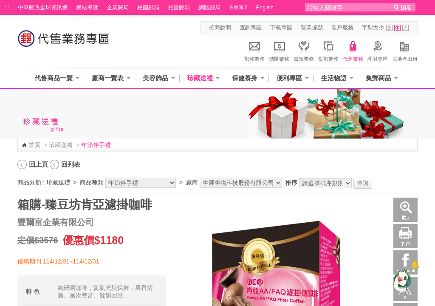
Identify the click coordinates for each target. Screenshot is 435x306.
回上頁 (38, 164)
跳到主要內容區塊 (4, 4)
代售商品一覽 (53, 78)
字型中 (397, 28)
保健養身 (244, 78)
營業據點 (312, 28)
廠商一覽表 (108, 78)
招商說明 (220, 28)
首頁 (34, 145)
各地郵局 (238, 7)
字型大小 (373, 28)
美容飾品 (155, 78)
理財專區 (377, 50)
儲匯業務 (279, 50)
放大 (405, 210)
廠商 (192, 182)
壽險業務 (304, 50)
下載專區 (281, 28)
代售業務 (353, 50)
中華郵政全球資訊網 (43, 8)
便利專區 (289, 78)
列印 (405, 236)
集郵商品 (378, 78)
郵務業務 (254, 50)
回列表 (70, 164)
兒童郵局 (179, 8)
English (265, 8)
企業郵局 (118, 8)
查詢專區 (251, 28)
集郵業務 (328, 50)
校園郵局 (148, 8)
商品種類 (92, 182)
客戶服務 (342, 28)
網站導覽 (87, 8)
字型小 (389, 28)
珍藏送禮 (200, 78)
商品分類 (29, 182)
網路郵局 (209, 8)
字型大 (405, 28)
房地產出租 (405, 50)
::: (7, 8)
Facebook (405, 262)
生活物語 (334, 78)
